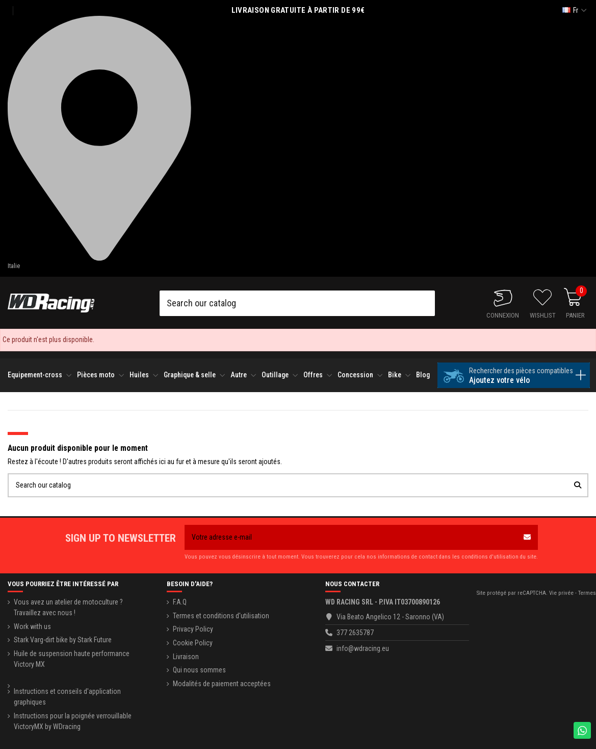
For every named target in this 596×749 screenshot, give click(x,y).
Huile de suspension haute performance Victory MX (71, 658)
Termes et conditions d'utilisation (221, 616)
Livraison (186, 657)
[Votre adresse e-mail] (350, 537)
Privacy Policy (193, 629)
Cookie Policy (193, 643)
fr (575, 10)
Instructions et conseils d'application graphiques (67, 696)
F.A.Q (180, 602)
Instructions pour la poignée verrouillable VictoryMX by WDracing (73, 721)
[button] (39, 375)
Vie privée (561, 593)
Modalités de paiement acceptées (222, 684)
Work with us (32, 626)
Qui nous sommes (199, 670)
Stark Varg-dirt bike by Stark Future (63, 640)
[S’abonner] (527, 537)
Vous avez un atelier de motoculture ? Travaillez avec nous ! (68, 607)
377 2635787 (355, 633)
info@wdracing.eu (362, 648)
